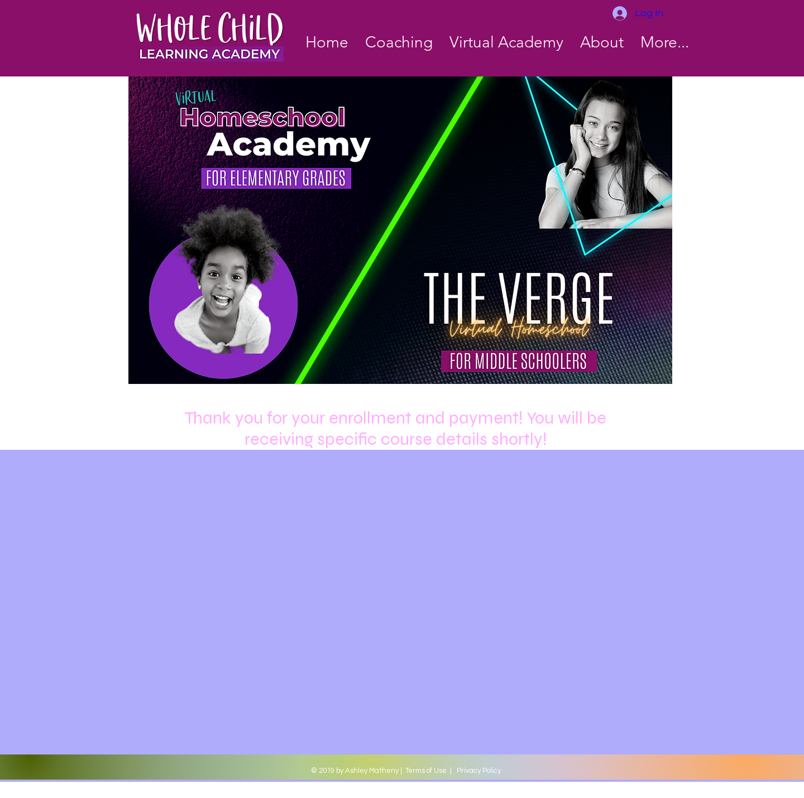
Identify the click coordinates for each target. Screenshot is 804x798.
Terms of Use (426, 771)
